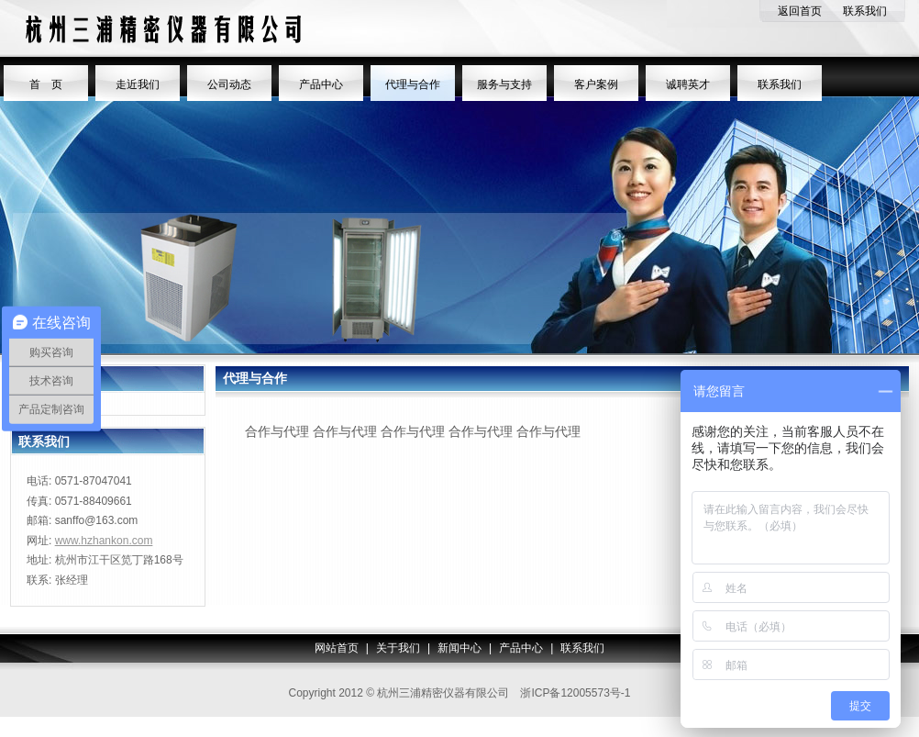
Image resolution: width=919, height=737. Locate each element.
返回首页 (800, 11)
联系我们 (865, 11)
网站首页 (337, 648)
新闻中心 (459, 648)
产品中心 (521, 648)
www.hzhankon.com (104, 540)
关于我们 (398, 648)
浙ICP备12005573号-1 (575, 693)
